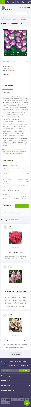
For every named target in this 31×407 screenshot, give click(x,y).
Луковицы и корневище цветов (12, 17)
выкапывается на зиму (8, 153)
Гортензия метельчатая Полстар (15, 340)
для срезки (16, 151)
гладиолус (7, 150)
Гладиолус (9, 19)
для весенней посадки (17, 150)
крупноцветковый (7, 151)
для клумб (23, 151)
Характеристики (7, 89)
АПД (12, 66)
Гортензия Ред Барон (15, 252)
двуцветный (19, 153)
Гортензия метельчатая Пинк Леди (15, 291)
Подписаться (24, 370)
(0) (16, 61)
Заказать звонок (25, 8)
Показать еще (15, 354)
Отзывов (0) (6, 92)
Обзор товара (7, 85)
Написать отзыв (22, 206)
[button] (12, 2)
